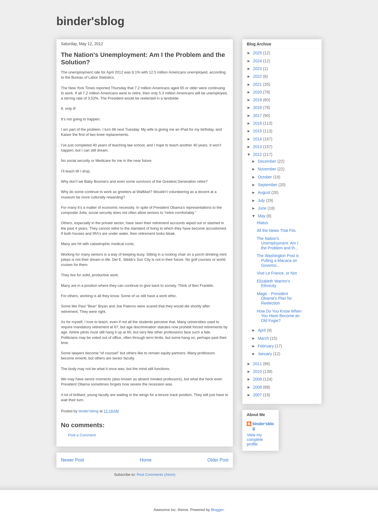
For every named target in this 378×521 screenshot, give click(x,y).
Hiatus (262, 222)
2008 (258, 387)
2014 (258, 139)
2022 (258, 76)
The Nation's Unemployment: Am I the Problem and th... (277, 243)
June (262, 208)
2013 (258, 146)
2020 (258, 92)
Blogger (217, 510)
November (267, 169)
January (265, 353)
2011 (258, 363)
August (264, 192)
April (262, 330)
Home (146, 460)
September (268, 184)
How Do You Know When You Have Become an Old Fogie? (279, 316)
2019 (258, 100)
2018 (258, 107)
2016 (258, 123)
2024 (258, 61)
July (262, 200)
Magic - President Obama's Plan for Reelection (274, 298)
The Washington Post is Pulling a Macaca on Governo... (278, 260)
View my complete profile (255, 439)
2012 (258, 154)
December (267, 161)
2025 (258, 53)
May (262, 216)
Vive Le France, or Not (277, 273)
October (265, 177)
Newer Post (72, 460)
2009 (258, 379)
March (264, 338)
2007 (258, 395)
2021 (258, 84)
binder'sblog (90, 21)
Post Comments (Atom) (156, 474)
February (266, 346)
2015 (258, 131)
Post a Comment (82, 435)
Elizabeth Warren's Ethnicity (273, 283)
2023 (258, 68)
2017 (258, 115)
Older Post (217, 460)
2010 (258, 371)
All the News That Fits (276, 230)
